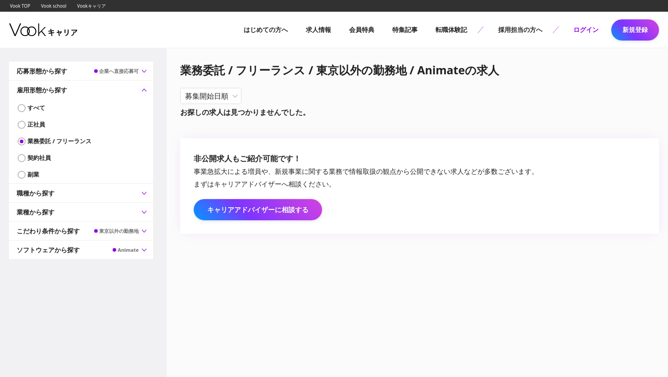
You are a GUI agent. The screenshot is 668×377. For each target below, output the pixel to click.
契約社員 (39, 158)
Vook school (53, 6)
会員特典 (361, 29)
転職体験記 (451, 29)
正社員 (36, 124)
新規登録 (635, 29)
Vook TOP (20, 6)
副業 (33, 174)
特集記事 (405, 29)
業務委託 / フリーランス (59, 141)
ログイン (586, 29)
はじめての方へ (266, 29)
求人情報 (318, 29)
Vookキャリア (91, 6)
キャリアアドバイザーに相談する (258, 209)
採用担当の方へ (520, 29)
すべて (36, 108)
